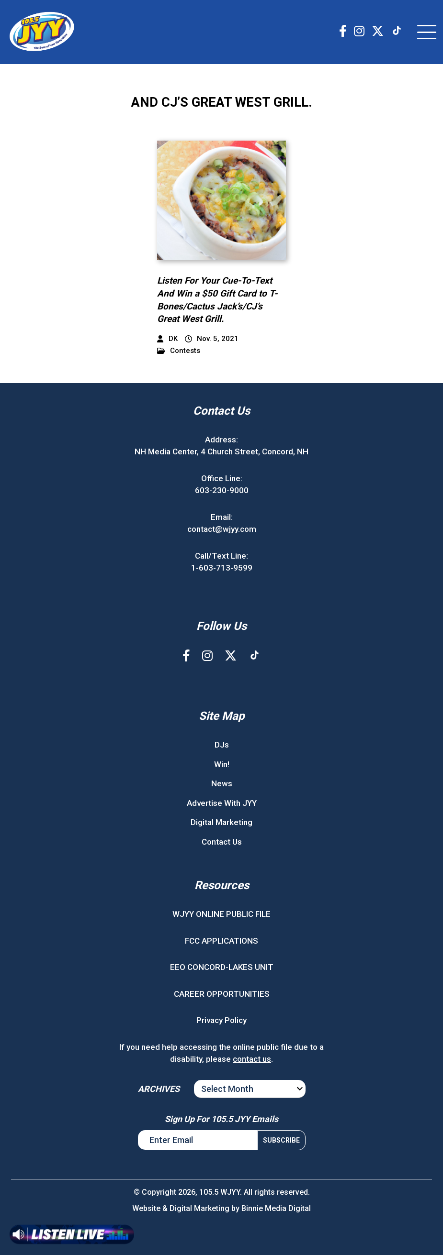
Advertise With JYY (222, 803)
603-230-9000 (222, 490)
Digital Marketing (221, 822)
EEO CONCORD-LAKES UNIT (221, 967)
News (221, 783)
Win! (221, 764)
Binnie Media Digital (276, 1208)
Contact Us (222, 842)
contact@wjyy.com (221, 529)
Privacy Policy (221, 1020)
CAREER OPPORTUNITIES (222, 994)
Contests (178, 350)
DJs (222, 744)
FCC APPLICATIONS (221, 941)
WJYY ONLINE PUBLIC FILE (221, 914)
